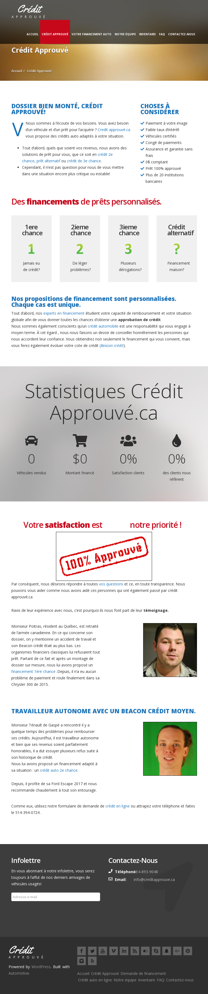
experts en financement (63, 313)
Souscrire (22, 909)
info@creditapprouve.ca (154, 879)
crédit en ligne (117, 806)
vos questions (111, 583)
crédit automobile (103, 326)
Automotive (19, 973)
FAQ (162, 34)
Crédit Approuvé (55, 34)
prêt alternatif (48, 160)
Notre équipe (125, 34)
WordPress (41, 966)
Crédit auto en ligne (95, 979)
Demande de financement (143, 973)
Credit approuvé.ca (114, 129)
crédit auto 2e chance (58, 770)
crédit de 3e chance (84, 160)
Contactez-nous (181, 34)
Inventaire (147, 34)
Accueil (32, 34)
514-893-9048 (146, 871)
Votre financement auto (91, 34)
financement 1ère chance (33, 671)
